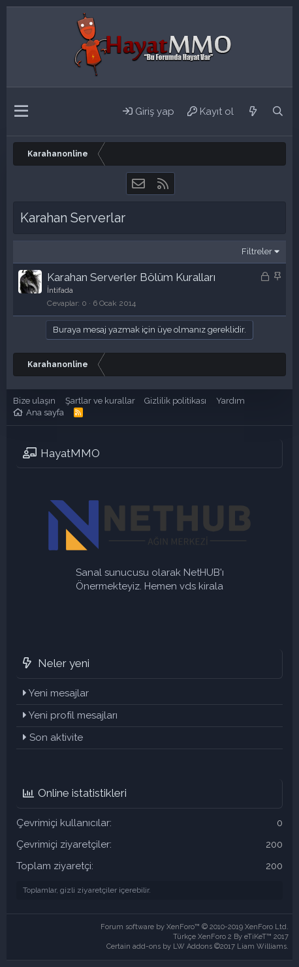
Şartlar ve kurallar (100, 401)
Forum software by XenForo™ (195, 927)
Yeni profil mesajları (73, 715)
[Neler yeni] (252, 111)
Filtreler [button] (257, 251)
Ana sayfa (45, 412)
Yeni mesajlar (59, 693)
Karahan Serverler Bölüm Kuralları (131, 277)
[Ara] (277, 111)
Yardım (230, 401)
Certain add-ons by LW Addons (197, 946)
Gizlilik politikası (175, 401)
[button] (21, 111)
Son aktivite (56, 737)
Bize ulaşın (34, 401)
